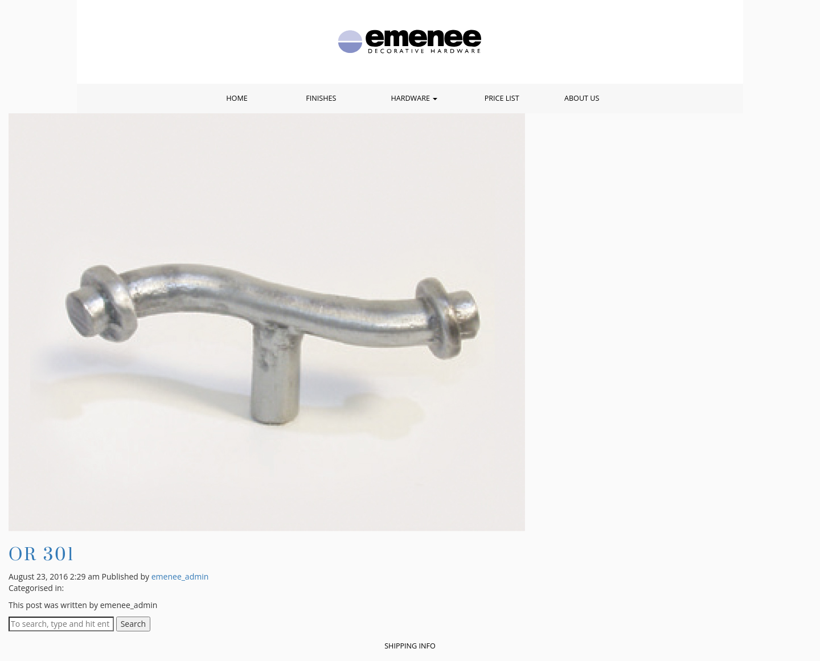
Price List (502, 98)
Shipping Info (410, 646)
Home (236, 98)
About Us (581, 98)
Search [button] (133, 623)
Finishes (321, 98)
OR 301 (42, 553)
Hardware (414, 98)
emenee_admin (180, 576)
